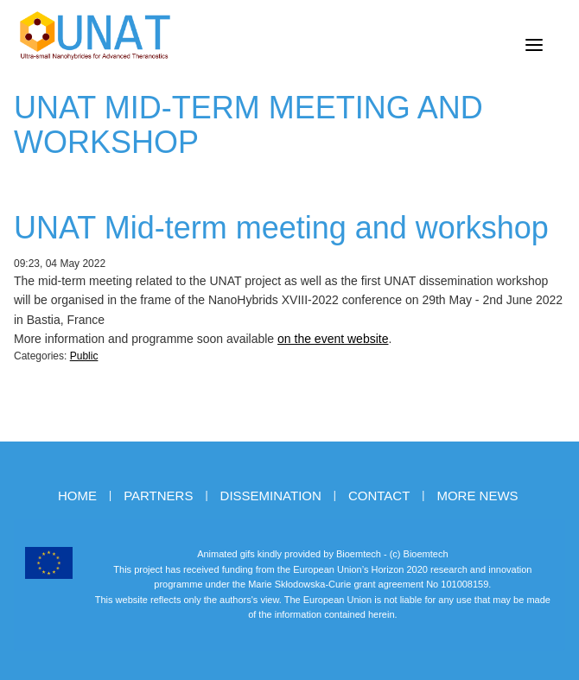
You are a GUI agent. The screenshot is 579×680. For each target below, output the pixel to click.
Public (84, 356)
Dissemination (270, 495)
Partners (158, 495)
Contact (379, 495)
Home (77, 495)
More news (477, 495)
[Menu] (534, 45)
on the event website (332, 339)
